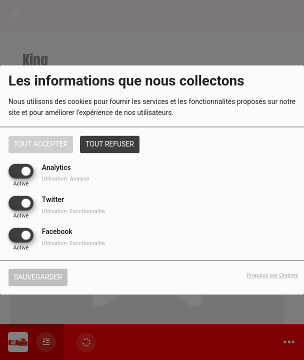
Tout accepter (41, 144)
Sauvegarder (38, 278)
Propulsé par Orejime (272, 275)
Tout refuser (110, 144)
